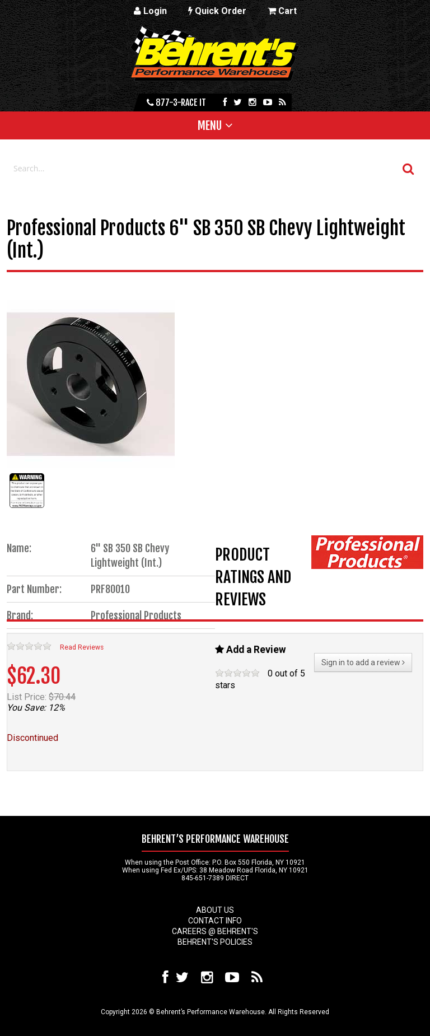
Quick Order (217, 11)
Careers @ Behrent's (215, 931)
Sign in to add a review (363, 662)
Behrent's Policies (215, 941)
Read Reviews (82, 647)
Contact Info (215, 920)
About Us (215, 910)
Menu (210, 125)
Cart (282, 11)
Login (150, 11)
